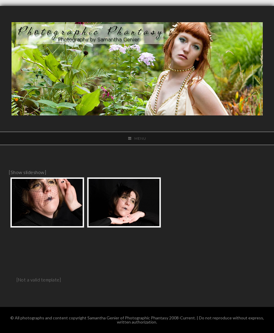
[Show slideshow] (27, 172)
